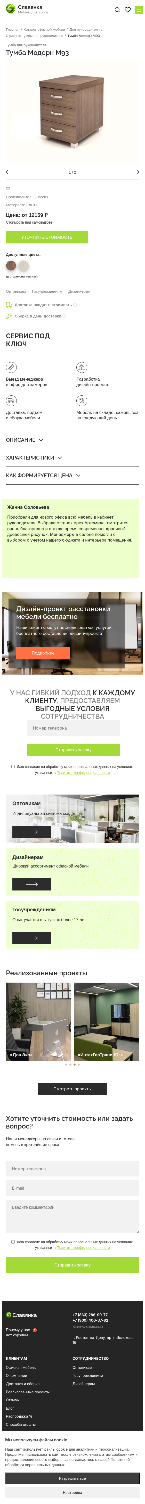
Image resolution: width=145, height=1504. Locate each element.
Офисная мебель (21, 1367)
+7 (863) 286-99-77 (90, 1315)
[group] (72, 111)
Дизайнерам (79, 291)
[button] (9, 172)
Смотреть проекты (72, 1088)
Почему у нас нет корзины (18, 1332)
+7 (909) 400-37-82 (90, 1320)
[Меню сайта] (139, 10)
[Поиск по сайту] (117, 10)
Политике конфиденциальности (83, 773)
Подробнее (43, 653)
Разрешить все (72, 1478)
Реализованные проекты (28, 1392)
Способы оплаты (21, 1424)
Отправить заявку (73, 749)
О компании (16, 1375)
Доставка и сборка (22, 1384)
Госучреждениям (47, 291)
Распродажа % (19, 1416)
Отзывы (12, 1400)
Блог (10, 1408)
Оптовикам (16, 291)
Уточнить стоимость (46, 237)
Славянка (21, 1315)
